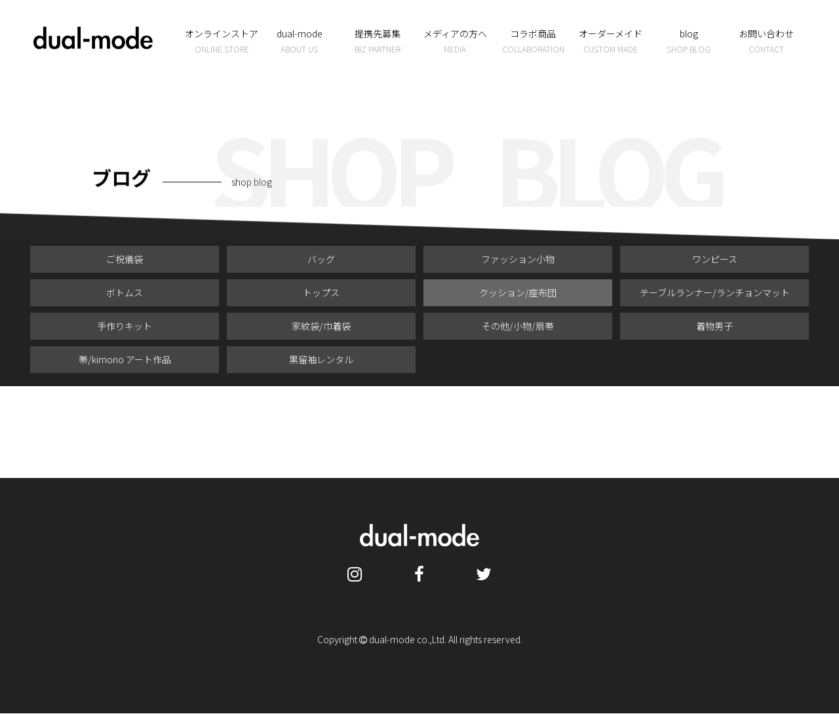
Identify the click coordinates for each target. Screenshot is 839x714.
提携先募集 (377, 41)
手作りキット (124, 325)
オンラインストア (222, 41)
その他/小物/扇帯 (518, 325)
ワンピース (714, 259)
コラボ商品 (533, 41)
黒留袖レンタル (321, 359)
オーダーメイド (611, 41)
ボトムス (124, 292)
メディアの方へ (455, 41)
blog (689, 41)
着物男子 (714, 325)
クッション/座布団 (517, 292)
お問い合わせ (767, 41)
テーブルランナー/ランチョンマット (715, 292)
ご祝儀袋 (124, 259)
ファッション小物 (518, 259)
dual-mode (300, 41)
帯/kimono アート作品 (125, 359)
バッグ (321, 259)
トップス (321, 292)
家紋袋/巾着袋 (321, 325)
